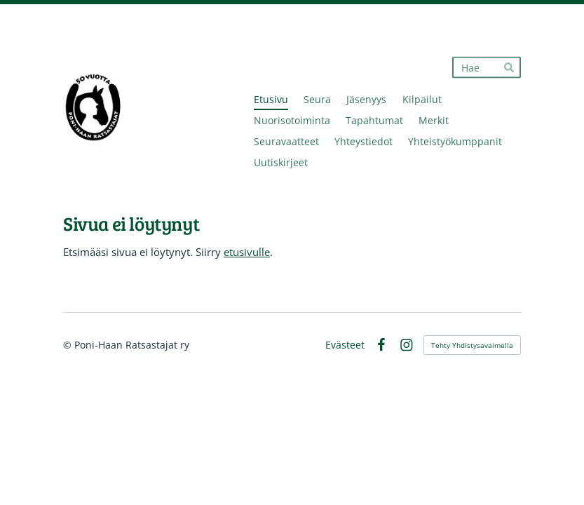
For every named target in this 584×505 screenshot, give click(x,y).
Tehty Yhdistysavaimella (472, 345)
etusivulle (247, 252)
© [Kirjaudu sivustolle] (68, 344)
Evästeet (345, 345)
